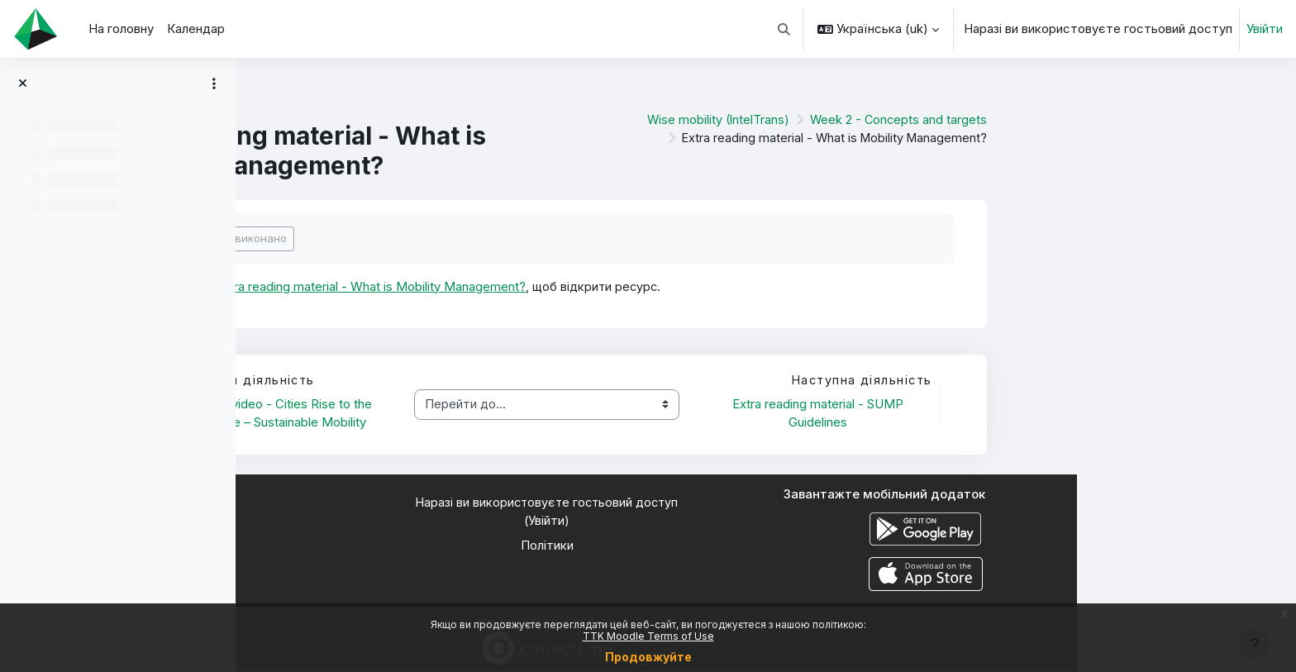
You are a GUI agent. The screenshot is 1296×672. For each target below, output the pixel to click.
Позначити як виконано (443, 238)
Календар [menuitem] (196, 28)
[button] (785, 29)
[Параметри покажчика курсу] (214, 83)
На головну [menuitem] (121, 28)
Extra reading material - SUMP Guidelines (1038, 414)
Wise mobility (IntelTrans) (933, 119)
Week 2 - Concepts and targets (1116, 119)
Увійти (1264, 28)
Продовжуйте (648, 657)
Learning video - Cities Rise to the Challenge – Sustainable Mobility (497, 414)
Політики (766, 547)
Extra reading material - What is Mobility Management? (594, 286)
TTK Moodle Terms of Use (648, 636)
